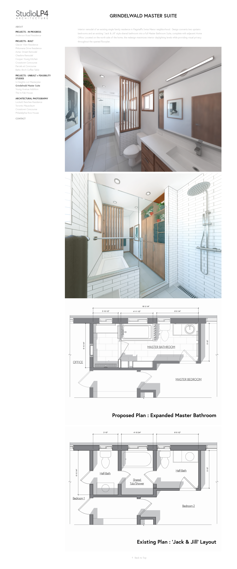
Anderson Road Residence (28, 35)
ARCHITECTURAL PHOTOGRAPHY (32, 98)
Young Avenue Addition (27, 89)
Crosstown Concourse (26, 62)
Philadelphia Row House (27, 112)
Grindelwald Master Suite (28, 85)
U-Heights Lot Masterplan (28, 82)
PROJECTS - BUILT (24, 41)
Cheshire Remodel (24, 55)
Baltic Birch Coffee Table (27, 69)
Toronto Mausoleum (25, 105)
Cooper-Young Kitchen (27, 59)
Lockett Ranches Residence (29, 102)
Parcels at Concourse (26, 66)
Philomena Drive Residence (29, 48)
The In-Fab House (24, 92)
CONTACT (20, 118)
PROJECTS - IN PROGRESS (28, 31)
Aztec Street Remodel (26, 51)
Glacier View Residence (27, 44)
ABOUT (19, 26)
